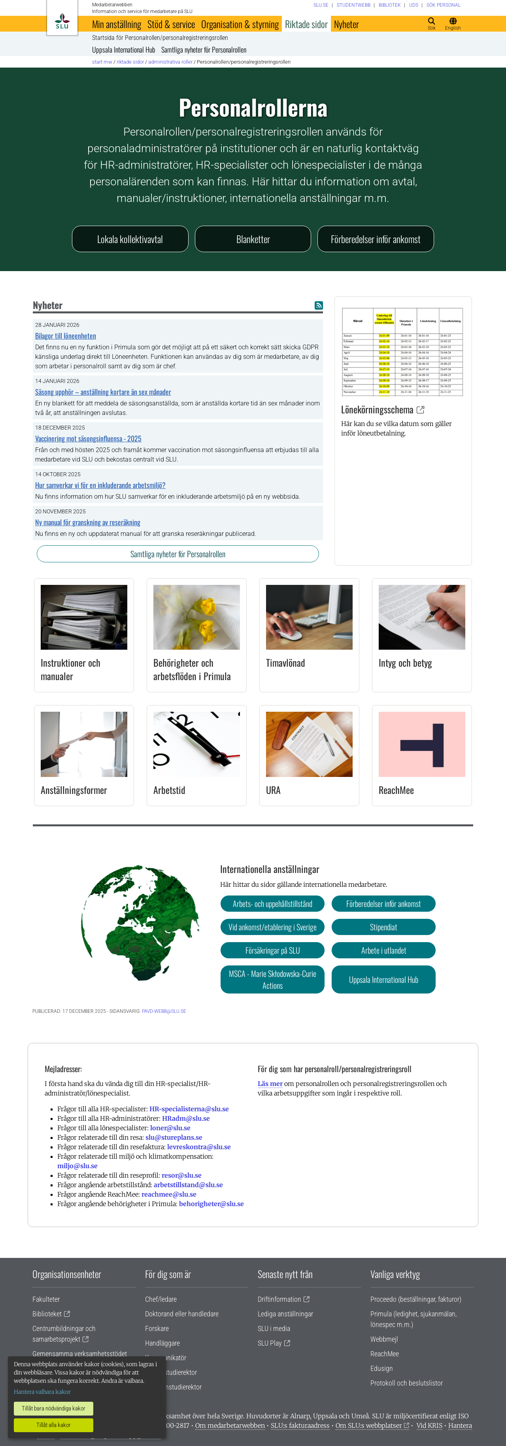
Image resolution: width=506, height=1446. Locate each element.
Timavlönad (285, 662)
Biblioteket (47, 1314)
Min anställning (116, 24)
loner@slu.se (170, 1128)
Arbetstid (169, 789)
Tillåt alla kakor (53, 1425)
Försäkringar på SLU (272, 950)
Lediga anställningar (285, 1314)
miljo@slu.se (77, 1166)
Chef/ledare (161, 1299)
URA (273, 789)
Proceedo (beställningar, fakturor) (415, 1299)
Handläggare (162, 1343)
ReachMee (396, 789)
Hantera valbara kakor (42, 1391)
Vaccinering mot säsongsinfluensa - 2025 (88, 438)
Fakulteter (46, 1299)
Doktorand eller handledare (182, 1314)
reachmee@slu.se (169, 1194)
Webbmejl (384, 1339)
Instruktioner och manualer (70, 669)
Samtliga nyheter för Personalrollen (203, 49)
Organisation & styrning (240, 24)
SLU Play (270, 1343)
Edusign (381, 1368)
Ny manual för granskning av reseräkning (87, 522)
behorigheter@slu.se (211, 1204)
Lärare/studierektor (171, 1372)
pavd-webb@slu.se (164, 1011)
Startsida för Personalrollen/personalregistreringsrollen (160, 38)
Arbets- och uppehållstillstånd (272, 903)
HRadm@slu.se (186, 1118)
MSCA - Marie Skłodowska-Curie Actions (272, 979)
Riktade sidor (306, 24)
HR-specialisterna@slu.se (189, 1109)
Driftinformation (279, 1299)
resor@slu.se (182, 1175)
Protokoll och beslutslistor (406, 1383)
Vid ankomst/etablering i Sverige (272, 927)
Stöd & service (171, 24)
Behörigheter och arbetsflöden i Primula (192, 669)
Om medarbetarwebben (230, 1425)
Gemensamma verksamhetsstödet (79, 1354)
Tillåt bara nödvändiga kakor (53, 1408)
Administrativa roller (170, 62)
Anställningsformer (74, 789)
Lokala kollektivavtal (130, 239)
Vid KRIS (429, 1425)
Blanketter (253, 239)
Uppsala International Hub (123, 49)
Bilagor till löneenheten (65, 335)
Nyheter (346, 24)
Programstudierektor (173, 1387)
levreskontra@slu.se (199, 1147)
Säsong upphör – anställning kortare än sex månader (103, 391)
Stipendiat (383, 927)
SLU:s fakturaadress (300, 1425)
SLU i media (274, 1328)
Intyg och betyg (405, 662)
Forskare (157, 1328)
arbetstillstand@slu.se (188, 1185)
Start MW (102, 62)
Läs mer (270, 1084)
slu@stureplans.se (173, 1137)
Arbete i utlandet (383, 950)
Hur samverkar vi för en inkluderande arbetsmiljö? (100, 485)
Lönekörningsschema (377, 409)
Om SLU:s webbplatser (369, 1425)
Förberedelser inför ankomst (376, 239)
